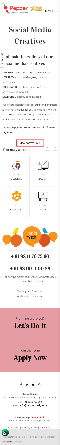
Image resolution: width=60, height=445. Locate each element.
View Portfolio (30, 143)
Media (43, 201)
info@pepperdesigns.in (30, 294)
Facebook (21, 384)
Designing (16, 170)
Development (16, 201)
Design (43, 170)
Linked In (27, 384)
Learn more (17, 442)
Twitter (33, 384)
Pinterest (39, 384)
